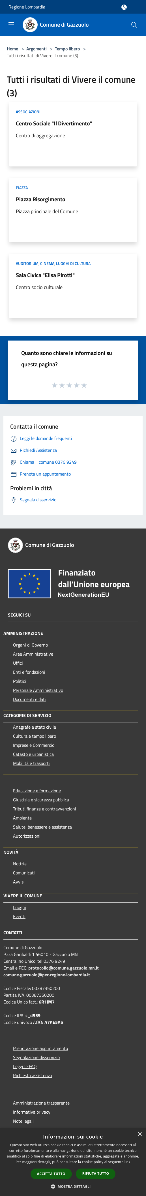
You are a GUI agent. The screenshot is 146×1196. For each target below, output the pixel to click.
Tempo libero (67, 48)
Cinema (47, 263)
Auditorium (27, 263)
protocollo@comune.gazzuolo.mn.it (63, 967)
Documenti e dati (29, 699)
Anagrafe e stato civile (34, 727)
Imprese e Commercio (33, 745)
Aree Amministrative (33, 654)
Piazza (22, 188)
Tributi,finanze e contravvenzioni (44, 808)
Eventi (19, 916)
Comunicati (24, 872)
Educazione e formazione (37, 790)
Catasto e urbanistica (33, 754)
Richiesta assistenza (32, 1075)
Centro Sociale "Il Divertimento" (54, 123)
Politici (19, 681)
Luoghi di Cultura (73, 263)
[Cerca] (134, 25)
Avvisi (19, 881)
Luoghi (19, 907)
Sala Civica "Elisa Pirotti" (45, 275)
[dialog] (73, 1162)
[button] (73, 1186)
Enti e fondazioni (29, 672)
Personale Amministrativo (38, 690)
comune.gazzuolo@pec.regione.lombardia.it (46, 974)
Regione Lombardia (26, 6)
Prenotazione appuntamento (40, 1048)
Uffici (18, 663)
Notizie (20, 863)
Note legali (23, 1121)
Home (12, 48)
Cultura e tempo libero (34, 736)
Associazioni (28, 112)
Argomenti (36, 48)
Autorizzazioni (26, 836)
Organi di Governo (30, 644)
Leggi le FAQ (25, 1066)
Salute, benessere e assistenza (42, 826)
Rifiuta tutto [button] (95, 1173)
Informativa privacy (31, 1112)
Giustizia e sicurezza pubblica (41, 799)
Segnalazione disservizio (36, 1057)
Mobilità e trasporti (31, 763)
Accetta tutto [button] (51, 1173)
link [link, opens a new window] (127, 1161)
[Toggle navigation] (11, 24)
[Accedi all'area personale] (124, 7)
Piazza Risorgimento (40, 199)
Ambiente (22, 817)
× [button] (140, 1134)
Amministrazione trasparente (41, 1102)
